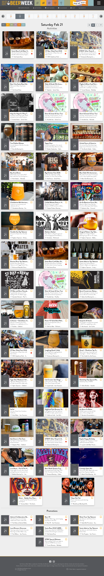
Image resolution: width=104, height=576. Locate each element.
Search (82, 8)
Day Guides (49, 8)
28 (84, 16)
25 (56, 16)
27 (74, 16)
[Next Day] (101, 16)
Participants (23, 8)
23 (38, 16)
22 (29, 16)
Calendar (62, 8)
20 (10, 16)
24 (47, 16)
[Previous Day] (3, 16)
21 (20, 16)
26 (65, 16)
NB (12, 25)
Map (72, 8)
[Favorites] (89, 25)
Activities (37, 8)
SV (19, 25)
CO (23, 25)
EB (15, 25)
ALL (3, 25)
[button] (93, 25)
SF (7, 25)
